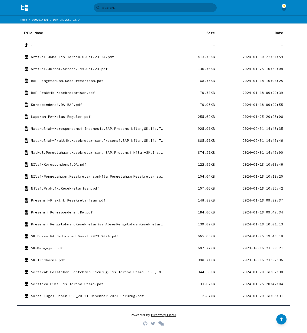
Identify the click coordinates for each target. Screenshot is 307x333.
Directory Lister (163, 315)
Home (23, 20)
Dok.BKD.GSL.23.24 (67, 20)
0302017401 (40, 20)
